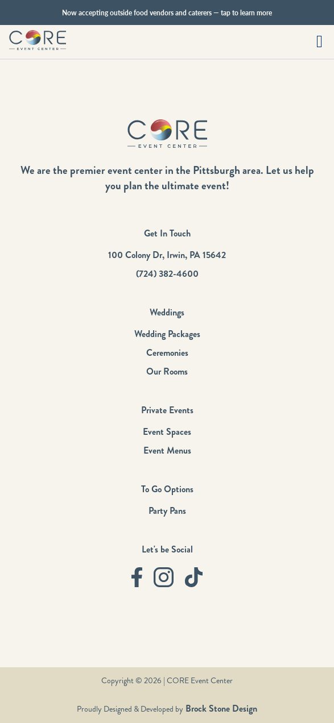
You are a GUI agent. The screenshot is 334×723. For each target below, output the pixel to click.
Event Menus (167, 450)
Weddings (167, 312)
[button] (319, 42)
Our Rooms (167, 371)
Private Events (167, 410)
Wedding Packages (167, 333)
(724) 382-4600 (167, 273)
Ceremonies (167, 352)
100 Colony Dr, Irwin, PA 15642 (167, 254)
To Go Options (167, 489)
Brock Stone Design (220, 708)
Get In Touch (167, 233)
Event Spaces (167, 431)
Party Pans (167, 510)
